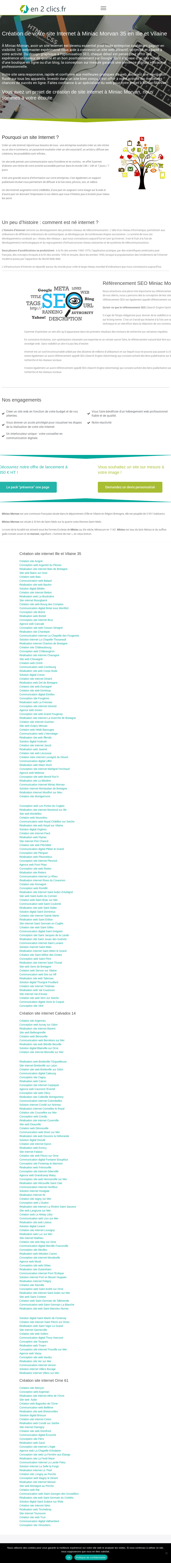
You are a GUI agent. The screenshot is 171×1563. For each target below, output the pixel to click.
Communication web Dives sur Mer (39, 1132)
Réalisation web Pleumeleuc (35, 856)
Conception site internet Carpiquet (39, 1085)
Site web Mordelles (30, 813)
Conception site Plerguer (33, 852)
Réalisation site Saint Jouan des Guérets (43, 939)
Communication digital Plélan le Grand (41, 848)
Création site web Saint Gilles (36, 927)
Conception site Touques (33, 1341)
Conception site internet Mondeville (39, 1257)
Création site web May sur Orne (37, 1241)
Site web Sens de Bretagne (35, 966)
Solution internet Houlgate (34, 1190)
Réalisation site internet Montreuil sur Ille (42, 809)
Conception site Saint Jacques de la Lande (44, 935)
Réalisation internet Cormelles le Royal (41, 1108)
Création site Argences (32, 1020)
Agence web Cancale (31, 623)
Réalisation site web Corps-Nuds (38, 670)
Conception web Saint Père (35, 958)
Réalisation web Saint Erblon (36, 919)
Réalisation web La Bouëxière (36, 596)
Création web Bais (30, 576)
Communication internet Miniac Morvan (42, 784)
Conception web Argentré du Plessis (40, 565)
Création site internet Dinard (35, 678)
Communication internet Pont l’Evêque (41, 1273)
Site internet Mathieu (31, 1238)
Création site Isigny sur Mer (35, 1198)
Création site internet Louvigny (37, 1230)
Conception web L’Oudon (34, 1202)
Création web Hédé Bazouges (36, 729)
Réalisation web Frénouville (35, 1167)
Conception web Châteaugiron (37, 651)
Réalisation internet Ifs (32, 1194)
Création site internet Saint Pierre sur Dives (44, 1322)
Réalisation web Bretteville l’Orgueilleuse (43, 1061)
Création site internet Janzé (35, 745)
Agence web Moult (30, 1261)
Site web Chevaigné (31, 659)
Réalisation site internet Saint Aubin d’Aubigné (46, 892)
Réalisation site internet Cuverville (39, 1120)
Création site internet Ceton (35, 1419)
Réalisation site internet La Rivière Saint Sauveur (47, 1206)
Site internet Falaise (31, 1151)
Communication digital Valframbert (39, 1521)
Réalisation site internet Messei (37, 1481)
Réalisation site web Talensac (36, 978)
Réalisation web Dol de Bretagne (38, 682)
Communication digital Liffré (35, 761)
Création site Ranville (31, 1285)
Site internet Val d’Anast (33, 994)
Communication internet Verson (37, 1365)
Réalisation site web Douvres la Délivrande (44, 1136)
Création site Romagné (32, 884)
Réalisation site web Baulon (35, 584)
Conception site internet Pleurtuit (38, 860)
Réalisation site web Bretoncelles (38, 1411)
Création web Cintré (31, 663)
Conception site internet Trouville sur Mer (43, 1349)
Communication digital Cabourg (37, 1073)
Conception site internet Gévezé (38, 706)
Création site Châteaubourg (35, 647)
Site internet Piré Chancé (34, 841)
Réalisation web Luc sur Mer (35, 1234)
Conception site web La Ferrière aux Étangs (44, 1454)
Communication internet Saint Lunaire (41, 943)
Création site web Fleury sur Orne (38, 1155)
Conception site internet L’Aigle (37, 1446)
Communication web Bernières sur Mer (42, 1040)
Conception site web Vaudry (35, 1357)
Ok (68, 1557)
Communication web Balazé (35, 580)
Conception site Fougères (34, 698)
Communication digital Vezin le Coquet (41, 1001)
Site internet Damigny (31, 1427)
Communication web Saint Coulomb (40, 903)
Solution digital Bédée (32, 588)
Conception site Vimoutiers (34, 1525)
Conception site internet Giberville (38, 1171)
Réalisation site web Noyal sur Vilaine (41, 825)
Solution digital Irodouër (33, 741)
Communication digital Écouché (37, 1434)
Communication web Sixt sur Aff (37, 974)
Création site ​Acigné (31, 561)
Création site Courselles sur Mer (38, 1112)
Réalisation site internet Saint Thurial (40, 962)
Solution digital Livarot (32, 1226)
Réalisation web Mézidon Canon (38, 1253)
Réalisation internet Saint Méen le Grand (42, 950)
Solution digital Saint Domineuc (37, 911)
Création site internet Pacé (34, 833)
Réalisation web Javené (33, 749)
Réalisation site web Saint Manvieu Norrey (44, 1308)
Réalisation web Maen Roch (35, 764)
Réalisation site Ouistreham (35, 1269)
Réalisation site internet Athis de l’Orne (41, 1395)
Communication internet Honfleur (38, 1187)
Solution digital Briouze (32, 1415)
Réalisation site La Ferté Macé (37, 1458)
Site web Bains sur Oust (33, 572)
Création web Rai (29, 1489)
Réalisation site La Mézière (35, 780)
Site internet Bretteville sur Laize (38, 1065)
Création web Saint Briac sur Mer (38, 899)
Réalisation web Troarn (32, 1345)
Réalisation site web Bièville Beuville (40, 1044)
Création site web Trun (32, 1517)
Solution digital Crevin (32, 674)
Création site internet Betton (35, 592)
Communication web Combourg (37, 666)
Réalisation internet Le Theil (35, 1470)
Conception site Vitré (31, 1005)
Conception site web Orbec (35, 1265)
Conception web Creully (33, 1116)
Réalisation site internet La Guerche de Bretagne (47, 717)
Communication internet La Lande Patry (42, 1462)
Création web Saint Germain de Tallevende (44, 1300)
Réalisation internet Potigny (35, 1281)
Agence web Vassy (30, 1353)
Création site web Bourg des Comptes (41, 604)
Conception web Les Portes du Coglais (41, 805)
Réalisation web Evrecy (33, 1147)
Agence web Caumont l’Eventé (37, 1089)
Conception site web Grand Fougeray (41, 714)
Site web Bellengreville (32, 1032)
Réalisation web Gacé (32, 1442)
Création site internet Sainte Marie (39, 915)
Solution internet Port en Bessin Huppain (42, 1277)
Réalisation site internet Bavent (37, 1028)
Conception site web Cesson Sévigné (41, 627)
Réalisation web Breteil (32, 616)
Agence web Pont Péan (33, 864)
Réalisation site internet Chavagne (39, 655)
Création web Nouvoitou (33, 817)
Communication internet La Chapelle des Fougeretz (49, 635)
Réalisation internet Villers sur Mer (39, 1372)
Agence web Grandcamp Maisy (37, 1175)
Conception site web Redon (35, 868)
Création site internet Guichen (36, 721)
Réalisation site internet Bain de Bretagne (43, 568)
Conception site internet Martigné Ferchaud (44, 768)
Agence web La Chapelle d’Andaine (40, 1450)
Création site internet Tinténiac (37, 986)
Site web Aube (28, 1399)
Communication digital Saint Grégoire (41, 931)
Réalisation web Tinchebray (35, 1509)
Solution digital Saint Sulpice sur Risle (41, 1501)
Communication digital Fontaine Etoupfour (43, 1159)
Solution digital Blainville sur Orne (38, 1048)
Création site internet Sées (34, 1505)
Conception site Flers (31, 1438)
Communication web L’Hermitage (38, 733)
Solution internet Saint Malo (35, 946)
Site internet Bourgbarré (33, 600)
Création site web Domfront (35, 1431)
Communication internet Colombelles (40, 1100)
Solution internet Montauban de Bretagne (43, 788)
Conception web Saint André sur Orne (41, 1288)
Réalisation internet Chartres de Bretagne (43, 643)
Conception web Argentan (34, 1391)
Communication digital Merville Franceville (43, 1245)
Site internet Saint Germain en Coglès (41, 923)
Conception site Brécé (32, 612)
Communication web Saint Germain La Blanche (46, 1304)
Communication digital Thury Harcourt (41, 1337)
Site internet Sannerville (33, 1329)
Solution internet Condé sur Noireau (40, 1104)
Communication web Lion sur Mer (38, 1218)
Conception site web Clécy (34, 1092)
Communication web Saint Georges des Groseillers (49, 1493)
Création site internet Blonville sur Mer (41, 1052)
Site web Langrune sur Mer (35, 1210)
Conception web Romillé (33, 888)
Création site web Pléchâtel (35, 845)
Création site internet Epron (35, 1143)
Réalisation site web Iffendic (35, 737)
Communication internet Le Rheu (38, 876)
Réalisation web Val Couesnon (37, 990)
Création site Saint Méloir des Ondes (40, 954)
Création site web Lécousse (35, 753)
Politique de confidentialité (91, 1557)
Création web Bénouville (33, 1036)
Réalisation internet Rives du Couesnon (42, 880)
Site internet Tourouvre (32, 1513)
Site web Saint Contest (32, 1296)
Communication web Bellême (36, 1407)
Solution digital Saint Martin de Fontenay (42, 1318)
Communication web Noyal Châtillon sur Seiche (46, 821)
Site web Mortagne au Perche (36, 1485)
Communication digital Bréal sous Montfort (44, 608)
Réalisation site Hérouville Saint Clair (40, 1183)
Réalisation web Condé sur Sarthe (39, 1423)
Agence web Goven (30, 710)
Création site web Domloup (35, 690)
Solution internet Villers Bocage (37, 1369)
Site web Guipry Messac (33, 725)
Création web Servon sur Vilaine (38, 970)
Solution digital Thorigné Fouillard (38, 982)
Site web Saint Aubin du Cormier (38, 896)
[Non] (166, 1553)
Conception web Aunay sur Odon (38, 1024)
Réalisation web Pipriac (33, 837)
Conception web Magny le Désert (38, 1478)
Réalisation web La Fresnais (35, 702)
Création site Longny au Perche (37, 1474)
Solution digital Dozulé (32, 1140)
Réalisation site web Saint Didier (38, 907)
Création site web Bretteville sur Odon (41, 1069)
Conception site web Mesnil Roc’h (39, 776)
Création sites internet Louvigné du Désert (43, 757)
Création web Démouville (34, 1128)
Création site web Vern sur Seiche (39, 997)
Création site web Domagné (35, 686)
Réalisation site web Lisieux (35, 1222)
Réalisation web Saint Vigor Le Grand (41, 1325)
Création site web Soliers (33, 1333)
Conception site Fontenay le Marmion (41, 1163)
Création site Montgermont (34, 796)
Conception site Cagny (32, 1077)
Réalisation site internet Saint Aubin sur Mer (44, 1292)
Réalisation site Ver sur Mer (35, 1361)
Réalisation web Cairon (32, 1081)
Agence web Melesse (31, 772)
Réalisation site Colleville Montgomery (41, 1096)
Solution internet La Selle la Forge (39, 1466)
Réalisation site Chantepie (34, 631)
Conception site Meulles (33, 1249)
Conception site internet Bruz (36, 619)
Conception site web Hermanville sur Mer (43, 1179)
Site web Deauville (30, 1124)
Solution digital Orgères (33, 829)
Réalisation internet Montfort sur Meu (40, 792)
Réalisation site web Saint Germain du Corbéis (46, 1497)
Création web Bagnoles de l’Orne (38, 1403)
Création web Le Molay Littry (35, 1214)
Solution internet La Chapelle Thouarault (42, 639)
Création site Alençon (31, 1387)
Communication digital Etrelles (37, 694)
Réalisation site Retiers (32, 872)
